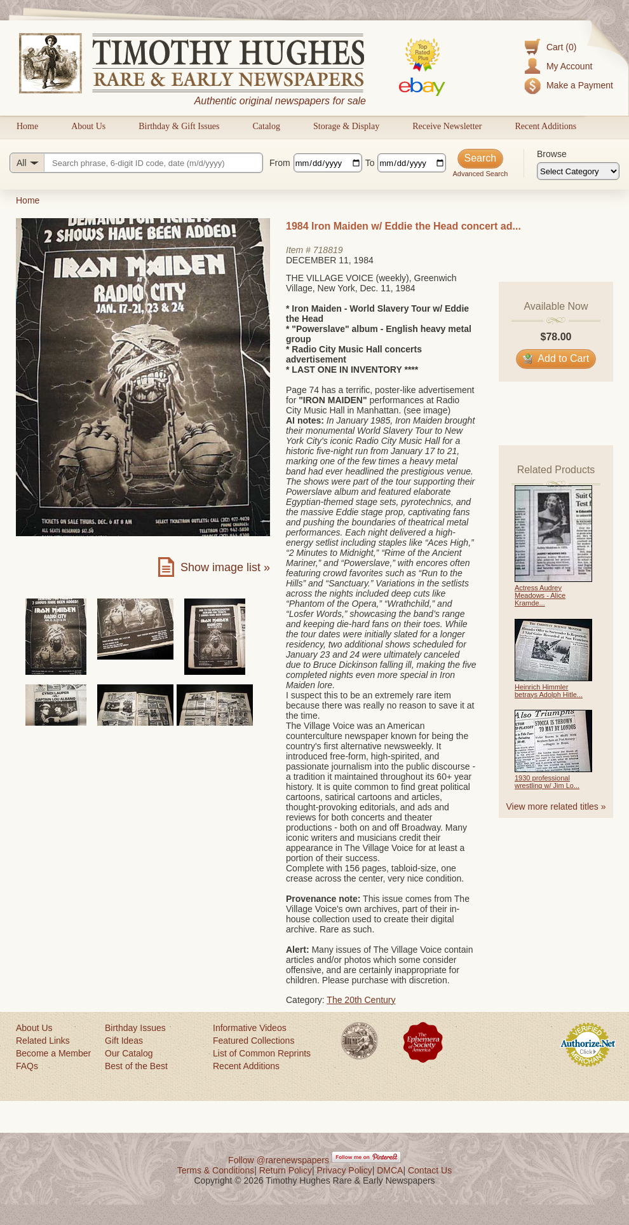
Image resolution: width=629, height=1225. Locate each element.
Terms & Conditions (215, 1170)
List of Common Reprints (262, 1053)
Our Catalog (128, 1053)
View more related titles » (556, 806)
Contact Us (430, 1170)
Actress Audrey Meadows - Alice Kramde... (540, 595)
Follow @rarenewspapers (278, 1160)
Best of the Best (136, 1066)
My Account (569, 66)
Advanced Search (480, 173)
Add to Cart (556, 358)
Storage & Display (346, 126)
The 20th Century (361, 1000)
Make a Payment (579, 85)
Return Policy (285, 1170)
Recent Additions (545, 126)
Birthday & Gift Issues (179, 126)
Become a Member (53, 1053)
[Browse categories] (578, 171)
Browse (552, 154)
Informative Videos (250, 1028)
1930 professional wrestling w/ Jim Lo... (547, 781)
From (279, 163)
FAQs (27, 1066)
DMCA (390, 1170)
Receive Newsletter (447, 126)
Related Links (43, 1040)
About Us (88, 126)
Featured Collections (253, 1040)
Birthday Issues (135, 1028)
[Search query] (136, 163)
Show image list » (225, 567)
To (370, 163)
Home (27, 126)
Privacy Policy (344, 1170)
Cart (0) (561, 47)
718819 (328, 250)
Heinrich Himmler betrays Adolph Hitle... (549, 690)
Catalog (266, 126)
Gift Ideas (124, 1040)
